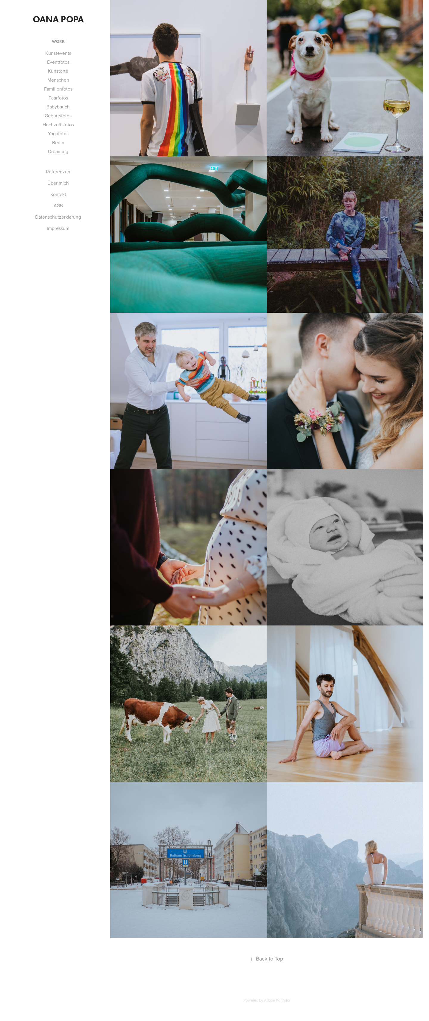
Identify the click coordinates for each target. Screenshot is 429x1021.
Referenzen (58, 171)
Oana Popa (58, 19)
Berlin (58, 142)
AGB (58, 205)
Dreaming (58, 151)
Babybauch (58, 106)
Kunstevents (58, 53)
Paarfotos (58, 97)
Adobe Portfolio (277, 1000)
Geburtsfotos (58, 115)
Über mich (58, 183)
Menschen (58, 80)
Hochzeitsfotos (58, 124)
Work (58, 41)
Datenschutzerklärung (58, 217)
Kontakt (58, 194)
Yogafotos (58, 133)
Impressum (58, 228)
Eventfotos (58, 62)
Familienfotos (58, 88)
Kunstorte (58, 71)
